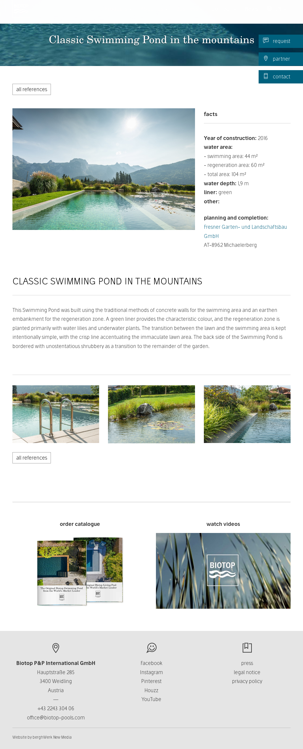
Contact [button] (223, 15)
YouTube (151, 699)
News (251, 15)
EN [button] (276, 15)
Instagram (151, 672)
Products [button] (118, 15)
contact (276, 76)
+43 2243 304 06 (56, 708)
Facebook (151, 663)
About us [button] (154, 15)
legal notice (247, 672)
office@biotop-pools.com (56, 717)
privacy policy (247, 681)
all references (31, 89)
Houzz (151, 690)
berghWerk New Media (52, 737)
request (276, 41)
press (247, 663)
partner (276, 58)
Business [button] (189, 15)
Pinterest (151, 681)
